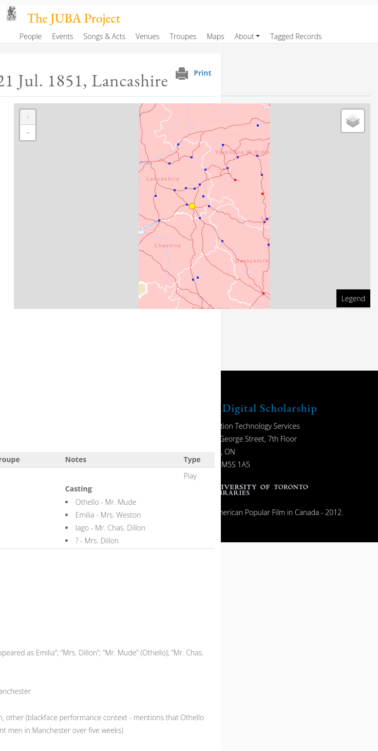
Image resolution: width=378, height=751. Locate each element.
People (31, 36)
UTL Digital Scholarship (256, 407)
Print (203, 73)
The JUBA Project (73, 18)
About (244, 36)
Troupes (183, 36)
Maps (215, 36)
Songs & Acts (104, 36)
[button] (27, 117)
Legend (353, 298)
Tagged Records (296, 36)
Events (62, 36)
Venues (148, 36)
